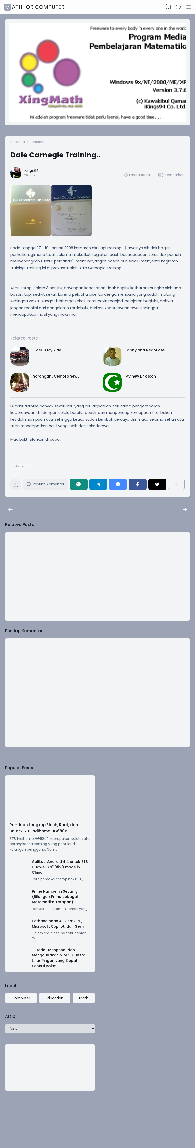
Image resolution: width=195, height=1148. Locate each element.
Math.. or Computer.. (36, 7)
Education (54, 998)
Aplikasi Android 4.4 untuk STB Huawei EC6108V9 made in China (60, 867)
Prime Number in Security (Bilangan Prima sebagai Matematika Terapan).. (55, 897)
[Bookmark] (16, 485)
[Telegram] (98, 484)
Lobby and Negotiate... (146, 350)
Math (83, 998)
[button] (169, 175)
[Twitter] (157, 484)
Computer (21, 998)
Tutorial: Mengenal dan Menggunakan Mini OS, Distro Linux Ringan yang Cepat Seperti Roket (58, 957)
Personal (22, 466)
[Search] (178, 7)
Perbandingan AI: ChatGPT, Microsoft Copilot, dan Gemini (59, 923)
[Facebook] (138, 484)
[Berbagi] (176, 484)
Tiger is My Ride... (48, 350)
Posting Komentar (45, 484)
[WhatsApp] (79, 484)
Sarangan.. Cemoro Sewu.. (57, 376)
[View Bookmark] (168, 7)
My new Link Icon (140, 376)
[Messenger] (118, 484)
